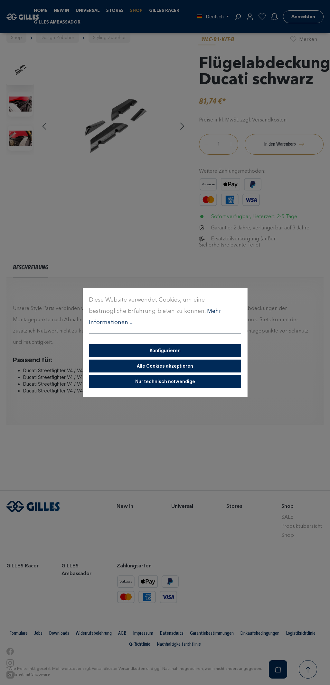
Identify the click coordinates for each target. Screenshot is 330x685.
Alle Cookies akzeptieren (165, 366)
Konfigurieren (165, 350)
